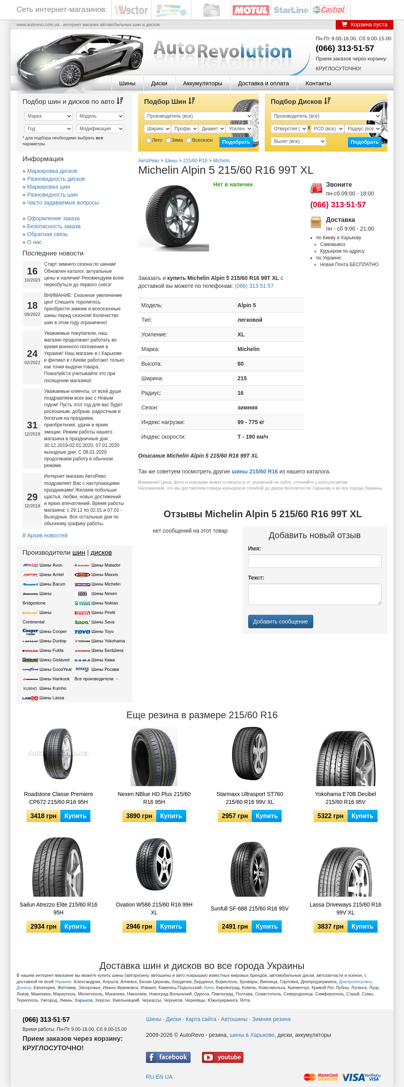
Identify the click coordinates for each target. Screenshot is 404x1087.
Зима (174, 140)
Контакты (318, 83)
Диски (159, 83)
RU (150, 1077)
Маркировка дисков (52, 171)
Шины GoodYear (55, 669)
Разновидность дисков (56, 179)
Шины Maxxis (105, 574)
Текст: (256, 577)
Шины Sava (103, 622)
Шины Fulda (51, 650)
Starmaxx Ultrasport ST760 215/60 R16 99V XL (250, 798)
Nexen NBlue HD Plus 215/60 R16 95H (154, 798)
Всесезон (199, 140)
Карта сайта (200, 1019)
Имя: (254, 548)
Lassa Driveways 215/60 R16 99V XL (346, 908)
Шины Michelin (106, 584)
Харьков (84, 1000)
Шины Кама (103, 659)
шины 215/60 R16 (255, 471)
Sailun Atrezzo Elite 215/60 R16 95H (58, 908)
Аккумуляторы (202, 83)
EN (159, 1077)
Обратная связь (47, 234)
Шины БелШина (107, 650)
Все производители (94, 678)
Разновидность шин (52, 194)
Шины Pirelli (103, 612)
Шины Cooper (53, 631)
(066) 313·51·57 (345, 48)
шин (78, 552)
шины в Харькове (252, 1035)
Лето (154, 140)
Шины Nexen (104, 593)
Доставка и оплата (263, 83)
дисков (101, 552)
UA (168, 1077)
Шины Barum (52, 584)
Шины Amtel (51, 574)
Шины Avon (50, 565)
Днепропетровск (355, 981)
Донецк (24, 987)
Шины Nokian (105, 603)
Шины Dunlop (52, 640)
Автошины (234, 1019)
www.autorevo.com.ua (38, 24)
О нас (34, 242)
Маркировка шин (48, 187)
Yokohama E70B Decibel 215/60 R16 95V (345, 798)
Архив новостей (47, 535)
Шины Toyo (103, 631)
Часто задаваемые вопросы (63, 202)
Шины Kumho (52, 688)
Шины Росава (105, 669)
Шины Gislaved (54, 659)
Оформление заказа (53, 218)
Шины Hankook (54, 678)
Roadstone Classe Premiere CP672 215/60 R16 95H (58, 798)
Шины (127, 83)
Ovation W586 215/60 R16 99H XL (154, 908)
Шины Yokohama (108, 640)
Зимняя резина (271, 1019)
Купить (75, 816)
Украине (63, 981)
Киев (209, 987)
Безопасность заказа (54, 226)
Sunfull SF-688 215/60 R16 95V (250, 908)
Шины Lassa (51, 697)
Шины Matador (106, 565)
